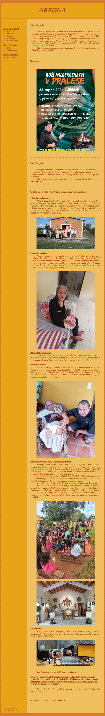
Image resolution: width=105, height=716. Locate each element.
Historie (10, 48)
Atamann (13, 710)
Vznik (9, 36)
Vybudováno (12, 50)
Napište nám (12, 41)
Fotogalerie (12, 57)
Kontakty (11, 38)
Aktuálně (11, 31)
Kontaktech (48, 50)
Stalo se (10, 34)
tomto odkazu (70, 672)
